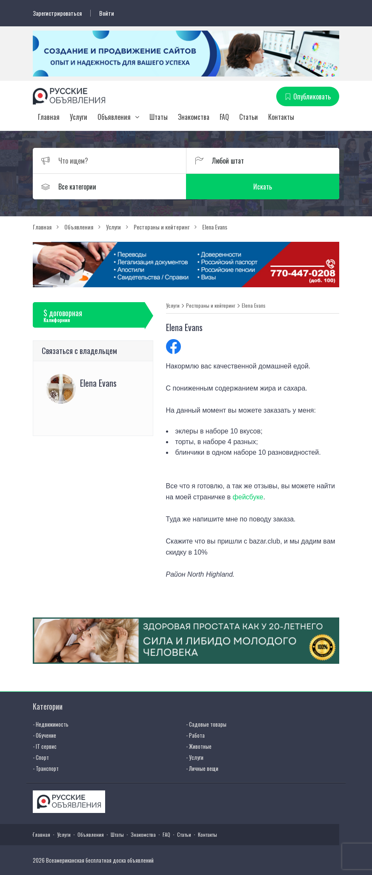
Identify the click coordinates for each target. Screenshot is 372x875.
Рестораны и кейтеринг (210, 305)
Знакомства (193, 117)
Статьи (248, 117)
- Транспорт (46, 768)
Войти (106, 13)
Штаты (158, 117)
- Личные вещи (202, 768)
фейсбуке (248, 497)
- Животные (199, 746)
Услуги (78, 117)
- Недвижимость (51, 724)
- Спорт (41, 757)
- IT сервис (45, 746)
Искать (262, 186)
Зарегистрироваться (57, 13)
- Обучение (44, 735)
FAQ (224, 117)
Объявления (114, 117)
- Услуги (194, 757)
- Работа (195, 735)
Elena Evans (254, 305)
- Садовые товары (206, 724)
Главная (49, 117)
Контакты (281, 117)
